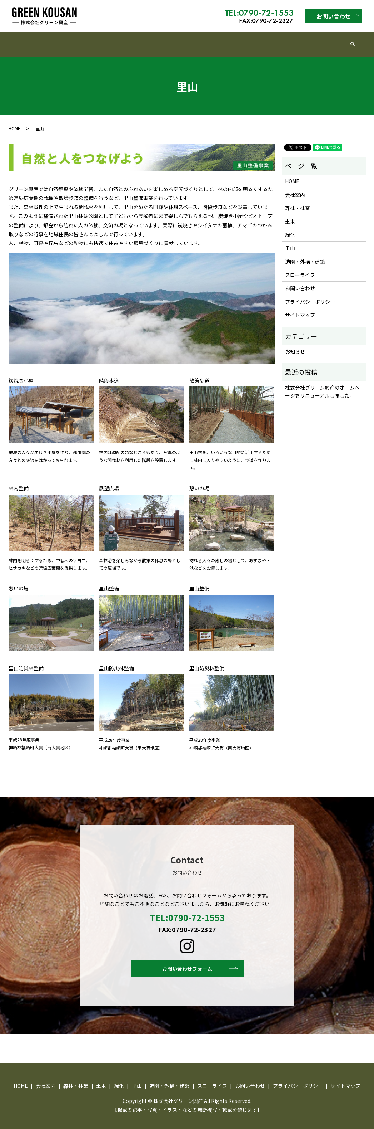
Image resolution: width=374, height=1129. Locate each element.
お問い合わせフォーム (187, 962)
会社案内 (64, 40)
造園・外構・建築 (253, 40)
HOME (26, 40)
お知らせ (295, 344)
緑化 (176, 40)
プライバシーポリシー (310, 294)
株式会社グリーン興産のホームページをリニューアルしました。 (322, 384)
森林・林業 (108, 40)
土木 (146, 40)
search (356, 41)
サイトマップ (300, 308)
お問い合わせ (333, 16)
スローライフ (312, 40)
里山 (206, 40)
